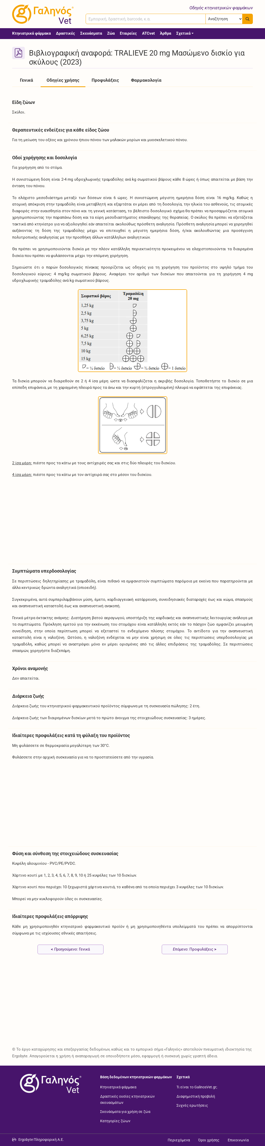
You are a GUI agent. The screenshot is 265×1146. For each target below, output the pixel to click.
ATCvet (148, 33)
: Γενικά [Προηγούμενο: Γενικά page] (70, 949)
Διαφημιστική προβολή (195, 1096)
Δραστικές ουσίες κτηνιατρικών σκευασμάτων (127, 1099)
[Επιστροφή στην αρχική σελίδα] (49, 1083)
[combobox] (146, 19)
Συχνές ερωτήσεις (192, 1105)
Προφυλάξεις (105, 80)
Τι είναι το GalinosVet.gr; (196, 1087)
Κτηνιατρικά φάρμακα (31, 33)
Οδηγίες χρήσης (63, 80)
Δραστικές (65, 33)
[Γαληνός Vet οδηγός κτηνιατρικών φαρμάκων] (42, 14)
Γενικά (26, 80)
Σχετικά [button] (183, 33)
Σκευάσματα (91, 33)
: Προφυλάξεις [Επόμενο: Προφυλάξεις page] (194, 949)
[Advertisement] (132, 521)
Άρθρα (165, 33)
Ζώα (111, 33)
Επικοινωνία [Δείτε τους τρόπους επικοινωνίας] (238, 1140)
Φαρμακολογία (146, 80)
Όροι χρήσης (208, 1140)
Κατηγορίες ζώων (115, 1121)
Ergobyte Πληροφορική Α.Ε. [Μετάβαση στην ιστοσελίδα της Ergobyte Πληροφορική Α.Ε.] (41, 1139)
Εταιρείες (128, 33)
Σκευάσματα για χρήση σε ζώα (125, 1112)
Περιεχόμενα (179, 1140)
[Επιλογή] (223, 19)
